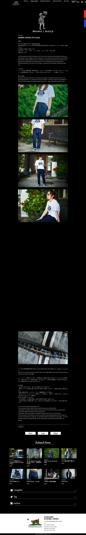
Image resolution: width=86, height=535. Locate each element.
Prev (30, 433)
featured (21, 426)
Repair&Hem (57, 1)
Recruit (66, 1)
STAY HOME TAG (14, 481)
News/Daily (34, 1)
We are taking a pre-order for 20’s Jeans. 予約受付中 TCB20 (35, 462)
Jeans (19, 41)
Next (55, 433)
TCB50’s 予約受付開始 (50, 481)
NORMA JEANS (36, 43)
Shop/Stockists (45, 1)
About (26, 1)
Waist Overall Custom (33, 481)
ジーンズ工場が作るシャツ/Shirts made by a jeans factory (16, 462)
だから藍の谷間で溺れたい (68, 461)
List (43, 433)
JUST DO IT (64, 481)
